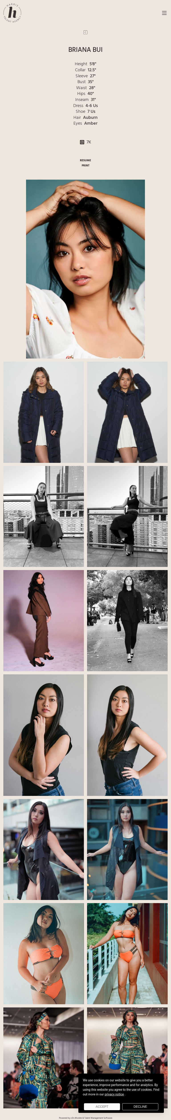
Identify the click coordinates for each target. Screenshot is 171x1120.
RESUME (85, 160)
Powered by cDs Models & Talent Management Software (85, 1118)
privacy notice (114, 1094)
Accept (102, 1106)
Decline (140, 1106)
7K (85, 142)
